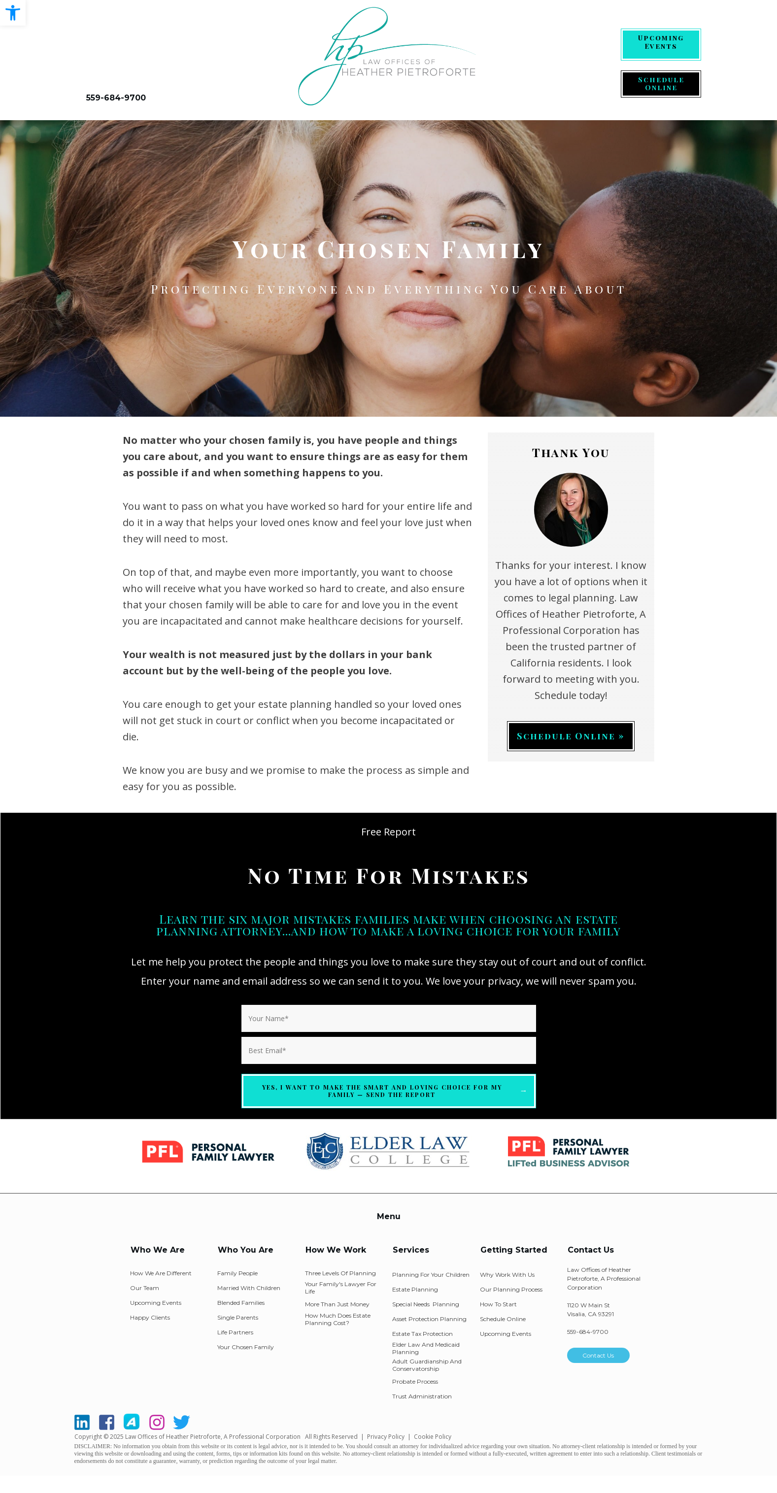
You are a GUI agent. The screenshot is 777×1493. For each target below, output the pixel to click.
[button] (13, 13)
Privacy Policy (386, 1436)
